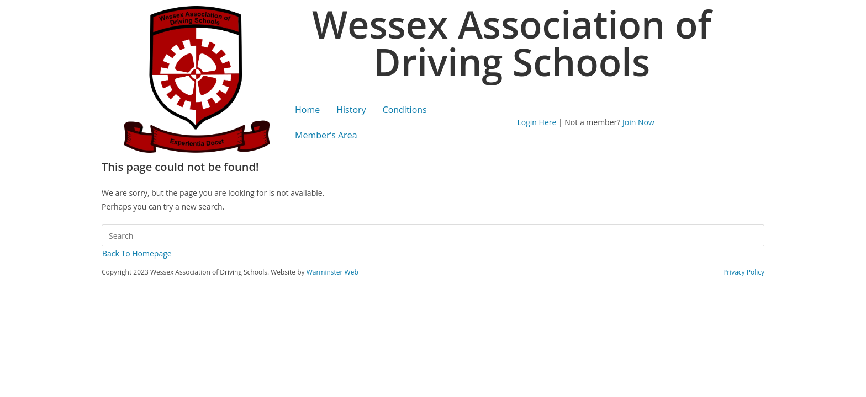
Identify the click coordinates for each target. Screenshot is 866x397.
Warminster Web (332, 272)
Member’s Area (326, 135)
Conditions (405, 110)
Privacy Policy (743, 272)
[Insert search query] (433, 235)
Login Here (537, 122)
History (351, 110)
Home (307, 110)
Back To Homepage (137, 253)
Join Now (638, 122)
